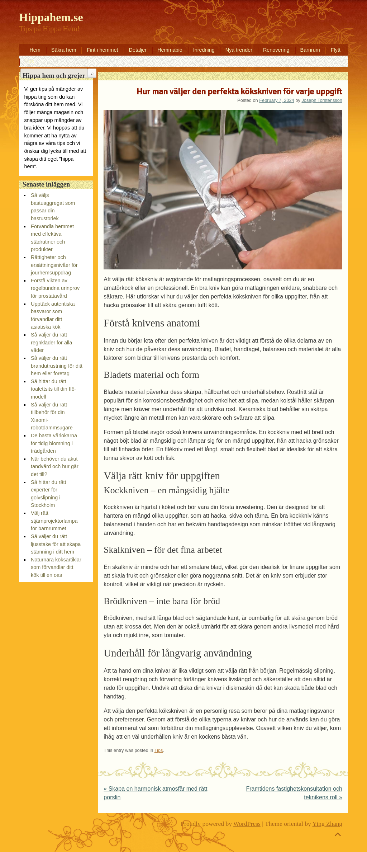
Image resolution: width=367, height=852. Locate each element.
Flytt (335, 50)
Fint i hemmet (102, 50)
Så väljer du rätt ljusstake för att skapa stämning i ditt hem (56, 544)
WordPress (247, 823)
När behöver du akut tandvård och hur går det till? (54, 466)
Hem (34, 50)
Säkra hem (63, 50)
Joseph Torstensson (321, 100)
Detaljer (138, 50)
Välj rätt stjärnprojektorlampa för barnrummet (54, 520)
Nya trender (238, 50)
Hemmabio (169, 50)
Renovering (276, 50)
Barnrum (310, 50)
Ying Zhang (328, 823)
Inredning (204, 50)
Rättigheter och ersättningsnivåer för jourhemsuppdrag (54, 265)
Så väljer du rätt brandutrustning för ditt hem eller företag (56, 365)
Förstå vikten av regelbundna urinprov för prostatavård (55, 288)
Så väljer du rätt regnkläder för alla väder (51, 342)
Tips (29, 61)
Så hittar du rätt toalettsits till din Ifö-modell (53, 389)
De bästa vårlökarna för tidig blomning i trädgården (54, 443)
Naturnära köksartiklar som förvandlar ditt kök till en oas (56, 567)
